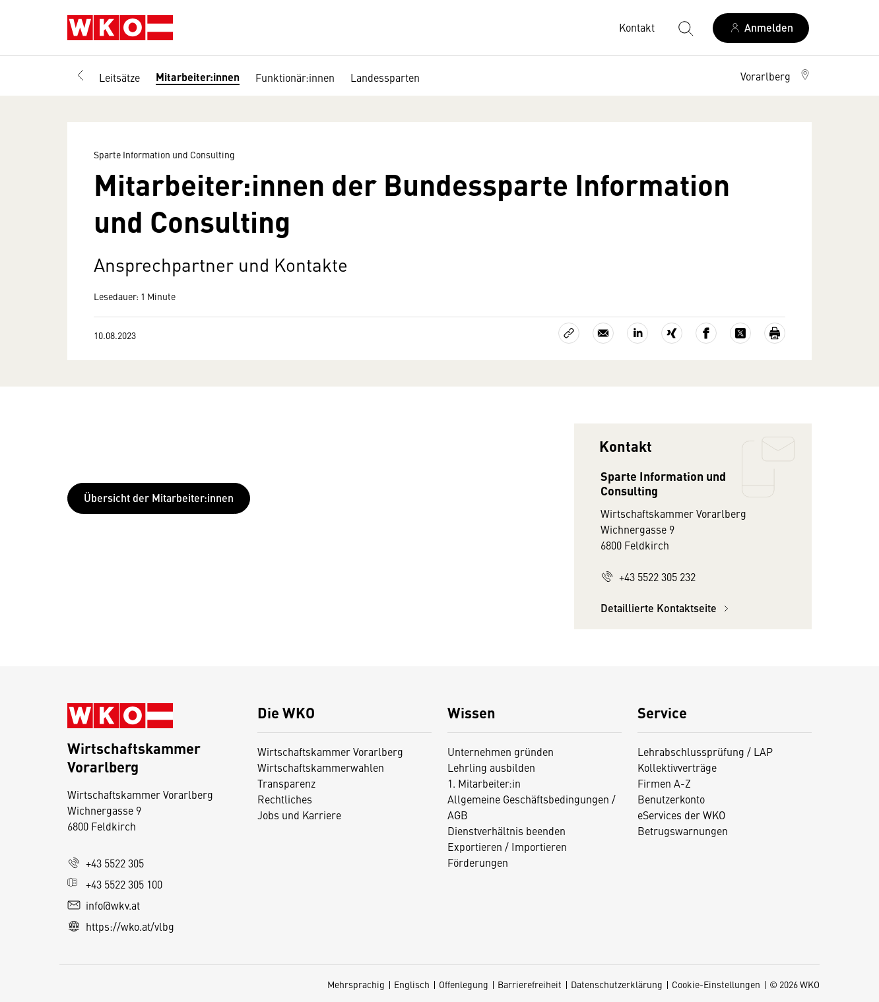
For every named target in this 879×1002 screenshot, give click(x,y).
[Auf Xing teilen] (671, 333)
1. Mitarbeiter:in (484, 783)
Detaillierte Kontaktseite (666, 607)
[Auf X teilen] (740, 333)
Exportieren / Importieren (507, 846)
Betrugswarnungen (682, 830)
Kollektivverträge (677, 767)
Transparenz (286, 783)
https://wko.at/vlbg (120, 926)
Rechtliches (284, 799)
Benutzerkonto (671, 799)
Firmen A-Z (664, 783)
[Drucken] (774, 333)
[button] (776, 76)
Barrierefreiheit (530, 984)
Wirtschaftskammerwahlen (320, 767)
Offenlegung (463, 984)
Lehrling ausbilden (491, 767)
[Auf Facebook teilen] (706, 333)
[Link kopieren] (568, 333)
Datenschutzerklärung (617, 984)
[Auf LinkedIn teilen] (637, 333)
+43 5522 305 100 (114, 884)
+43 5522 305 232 (648, 576)
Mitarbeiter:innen (198, 76)
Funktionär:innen (295, 77)
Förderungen (477, 862)
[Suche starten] (685, 28)
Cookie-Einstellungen (716, 984)
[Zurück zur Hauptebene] (80, 76)
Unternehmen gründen (500, 751)
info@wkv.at (103, 905)
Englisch (412, 984)
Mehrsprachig (356, 984)
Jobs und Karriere (299, 814)
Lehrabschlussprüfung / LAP (705, 751)
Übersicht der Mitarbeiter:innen (159, 497)
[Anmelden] (761, 28)
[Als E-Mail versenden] (603, 333)
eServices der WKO (681, 814)
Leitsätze (119, 77)
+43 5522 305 (105, 863)
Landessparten (385, 77)
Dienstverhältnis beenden (506, 830)
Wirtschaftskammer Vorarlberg (330, 751)
